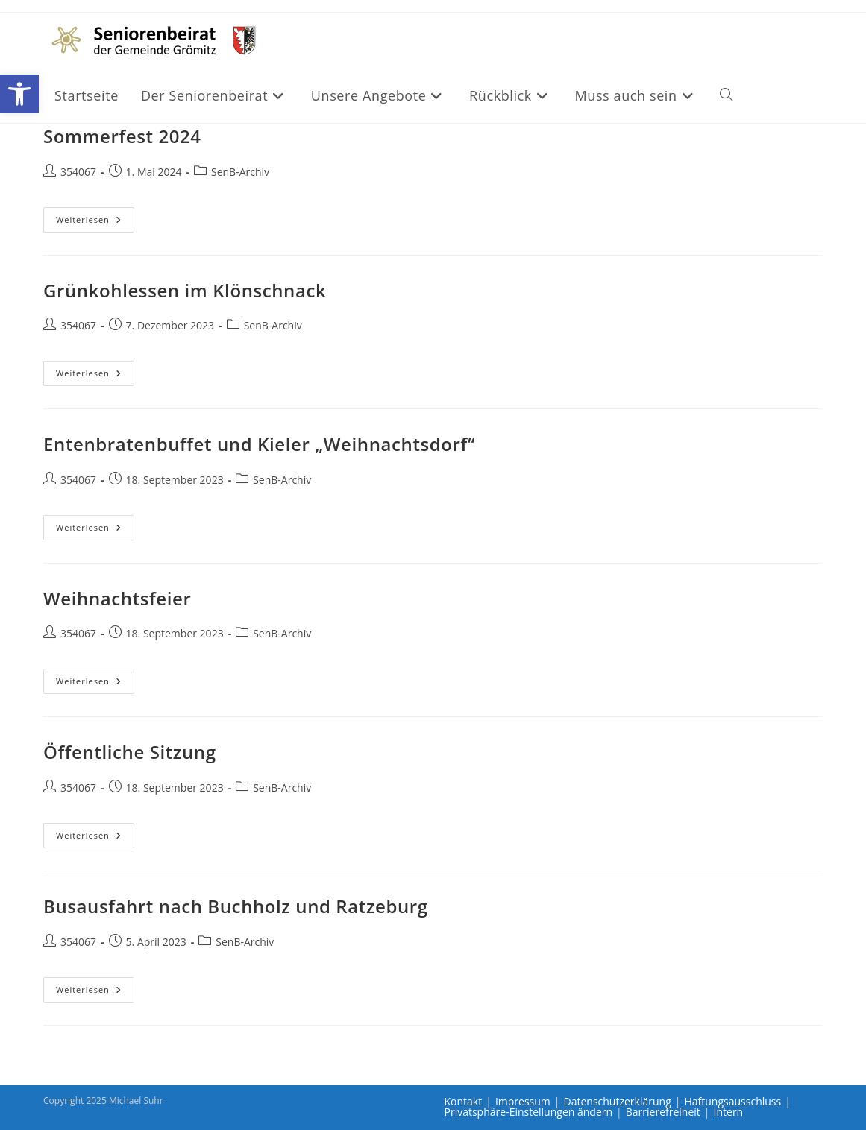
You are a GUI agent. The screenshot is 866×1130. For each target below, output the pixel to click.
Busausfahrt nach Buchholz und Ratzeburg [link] (235, 906)
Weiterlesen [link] (95, 222)
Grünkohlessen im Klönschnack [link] (184, 290)
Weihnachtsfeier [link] (117, 598)
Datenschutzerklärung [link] (617, 1101)
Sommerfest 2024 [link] (122, 136)
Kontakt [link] (464, 1101)
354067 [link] (78, 172)
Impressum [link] (522, 1101)
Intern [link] (729, 1112)
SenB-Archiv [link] (240, 172)
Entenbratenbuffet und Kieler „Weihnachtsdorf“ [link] (259, 444)
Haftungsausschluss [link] (732, 1101)
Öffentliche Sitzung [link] (129, 751)
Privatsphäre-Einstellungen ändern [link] (529, 1112)
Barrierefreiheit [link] (663, 1112)
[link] (19, 94)
